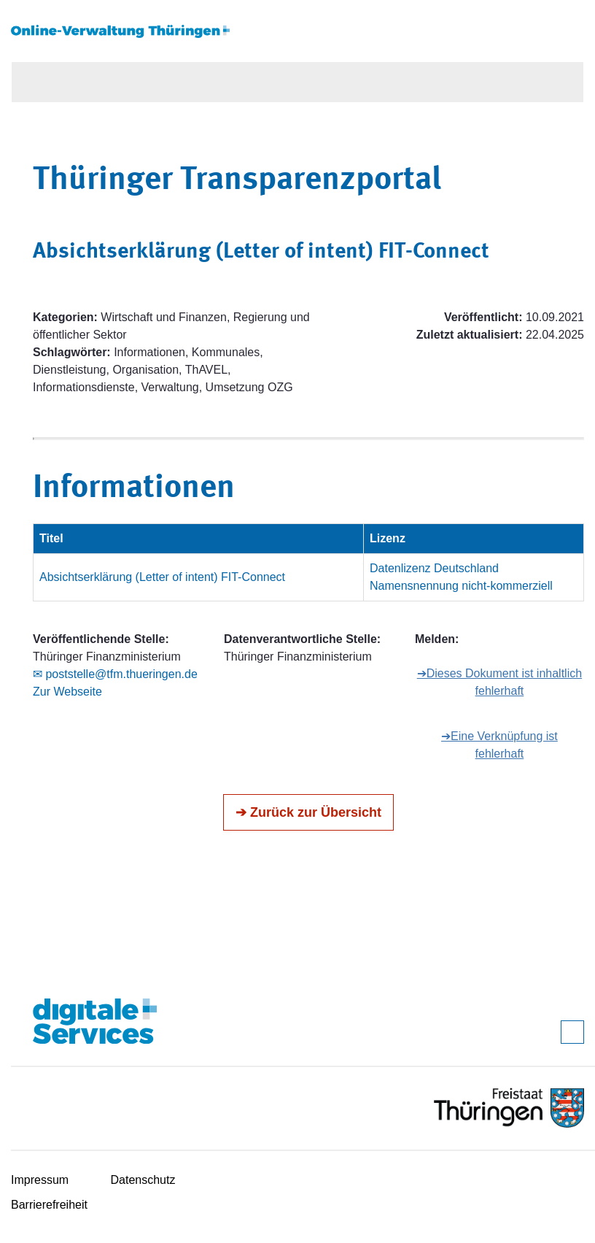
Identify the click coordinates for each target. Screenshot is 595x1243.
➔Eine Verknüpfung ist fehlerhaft (499, 745)
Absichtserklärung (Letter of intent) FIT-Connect (162, 577)
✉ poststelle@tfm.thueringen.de (115, 674)
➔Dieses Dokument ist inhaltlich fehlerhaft (499, 682)
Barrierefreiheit (49, 1204)
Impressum (40, 1180)
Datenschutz (143, 1180)
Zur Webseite (67, 691)
